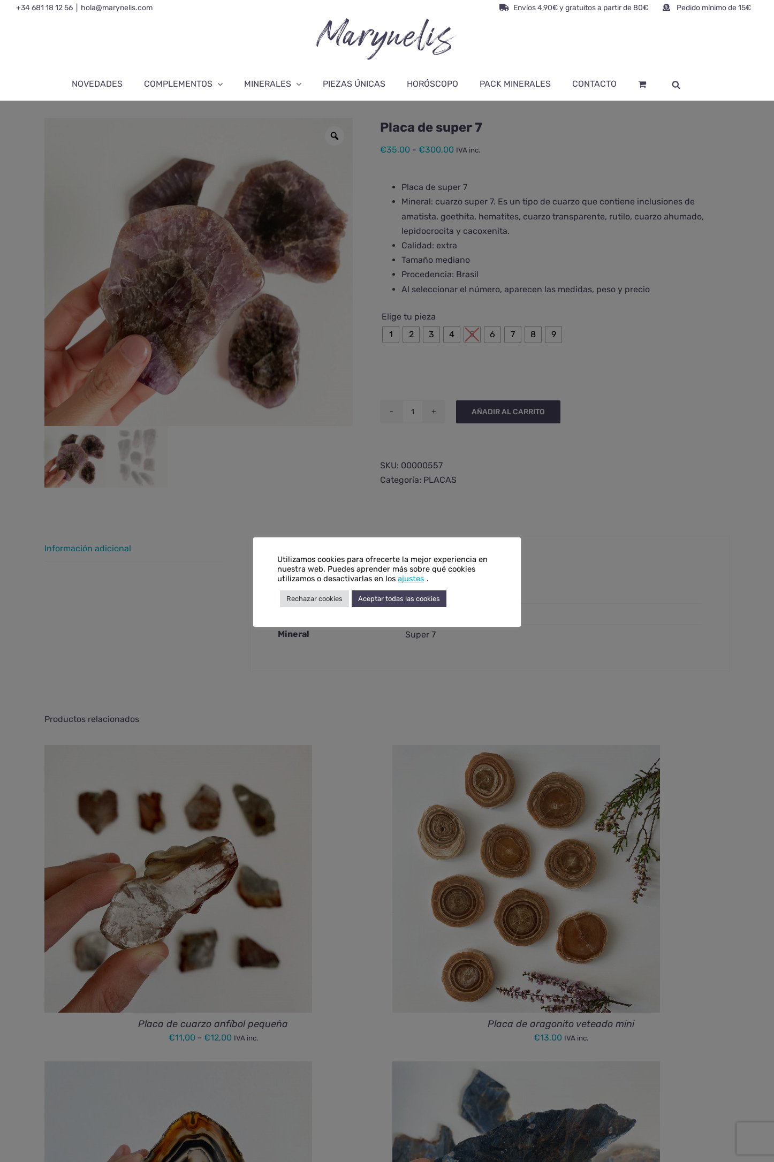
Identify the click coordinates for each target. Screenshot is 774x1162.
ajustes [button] (411, 578)
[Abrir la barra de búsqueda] (676, 84)
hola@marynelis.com (117, 7)
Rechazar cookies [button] (314, 599)
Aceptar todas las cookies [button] (399, 599)
